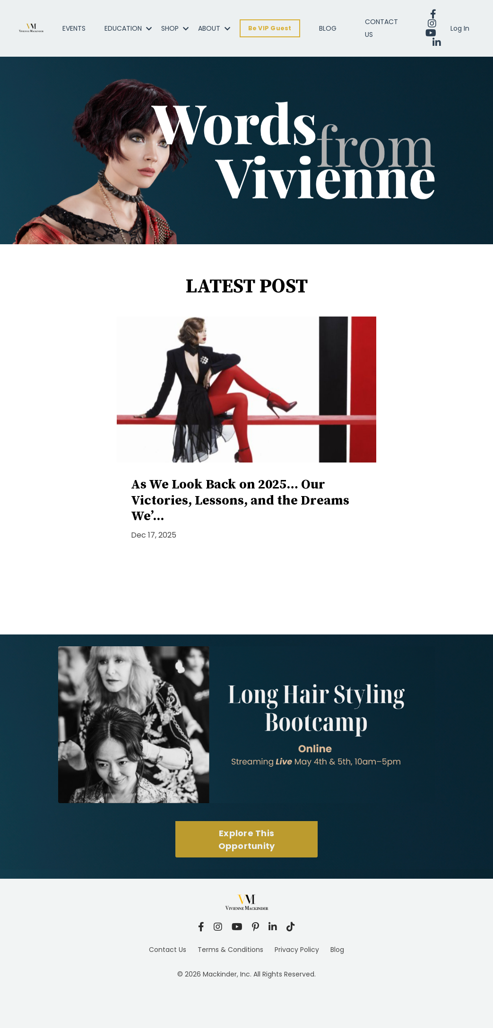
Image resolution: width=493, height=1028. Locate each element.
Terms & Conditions (230, 949)
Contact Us (167, 949)
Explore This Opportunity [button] (246, 839)
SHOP (175, 28)
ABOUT (214, 28)
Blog (337, 949)
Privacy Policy (297, 949)
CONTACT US (381, 28)
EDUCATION (128, 28)
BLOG (328, 28)
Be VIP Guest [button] (270, 28)
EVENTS (74, 28)
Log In (459, 28)
